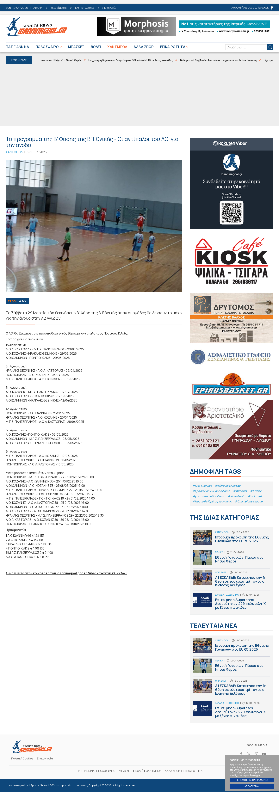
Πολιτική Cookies (84, 7)
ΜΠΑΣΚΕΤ (76, 46)
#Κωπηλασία (236, 496)
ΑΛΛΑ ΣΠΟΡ (143, 46)
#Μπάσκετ (240, 491)
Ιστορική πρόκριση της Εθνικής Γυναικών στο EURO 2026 (231, 539)
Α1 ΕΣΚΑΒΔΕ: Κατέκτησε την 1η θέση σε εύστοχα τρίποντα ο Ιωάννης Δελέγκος (231, 580)
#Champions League (249, 501)
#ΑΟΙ (22, 301)
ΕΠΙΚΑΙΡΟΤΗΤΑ (172, 46)
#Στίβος (256, 491)
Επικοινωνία (109, 7)
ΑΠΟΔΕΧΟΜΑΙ (251, 786)
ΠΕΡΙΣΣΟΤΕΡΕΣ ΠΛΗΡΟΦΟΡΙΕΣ (252, 780)
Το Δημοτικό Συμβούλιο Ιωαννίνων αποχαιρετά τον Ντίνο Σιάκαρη (220, 60)
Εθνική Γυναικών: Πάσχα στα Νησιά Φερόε (58, 60)
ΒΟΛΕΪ (96, 46)
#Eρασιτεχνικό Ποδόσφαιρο (211, 491)
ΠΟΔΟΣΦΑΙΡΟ (47, 46)
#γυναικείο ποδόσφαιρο (208, 496)
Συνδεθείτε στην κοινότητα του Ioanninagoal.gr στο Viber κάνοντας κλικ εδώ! (66, 573)
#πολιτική (255, 496)
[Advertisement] (139, 95)
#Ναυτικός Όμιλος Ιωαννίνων (212, 501)
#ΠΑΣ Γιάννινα (202, 486)
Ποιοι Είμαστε (57, 7)
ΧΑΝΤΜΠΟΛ (117, 46)
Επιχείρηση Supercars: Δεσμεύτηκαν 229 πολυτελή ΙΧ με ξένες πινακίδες (132, 60)
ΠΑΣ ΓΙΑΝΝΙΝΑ (17, 46)
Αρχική (37, 7)
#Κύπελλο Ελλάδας (227, 486)
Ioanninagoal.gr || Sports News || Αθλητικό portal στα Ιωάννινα (36, 26)
